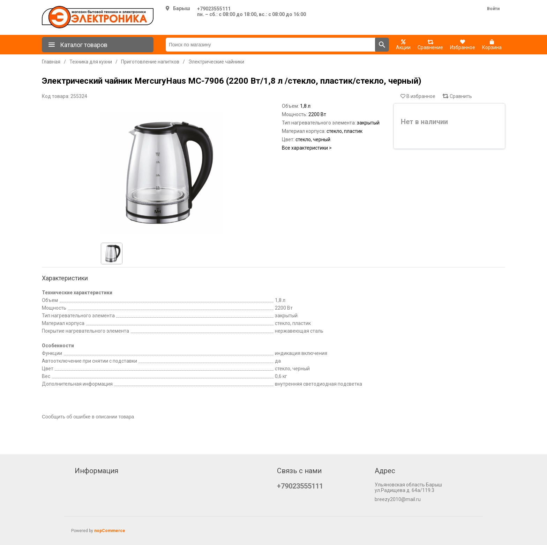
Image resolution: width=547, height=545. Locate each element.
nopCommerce (109, 530)
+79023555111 (214, 9)
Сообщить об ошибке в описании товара (88, 416)
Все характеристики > (307, 148)
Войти (493, 8)
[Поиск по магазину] (270, 45)
